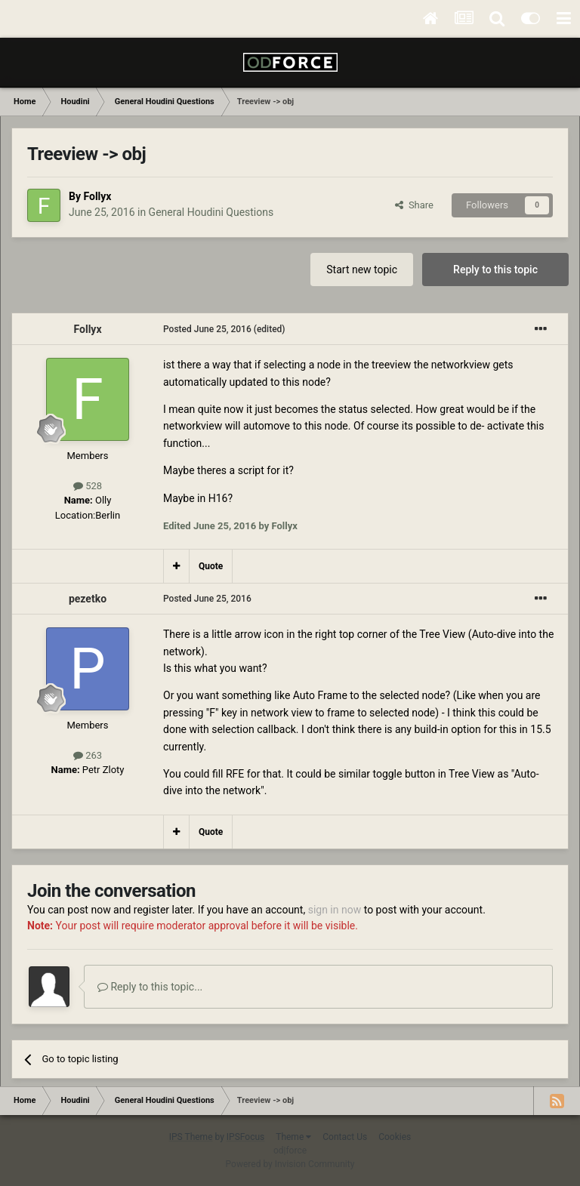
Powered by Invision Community (290, 1164)
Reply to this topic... (149, 987)
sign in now (335, 910)
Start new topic (361, 269)
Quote (211, 566)
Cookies (394, 1137)
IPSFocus (245, 1137)
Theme (293, 1137)
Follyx (97, 196)
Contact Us (344, 1137)
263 (87, 755)
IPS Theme (191, 1137)
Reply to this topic (495, 269)
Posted (207, 329)
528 (87, 485)
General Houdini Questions (211, 212)
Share (414, 205)
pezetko (87, 599)
